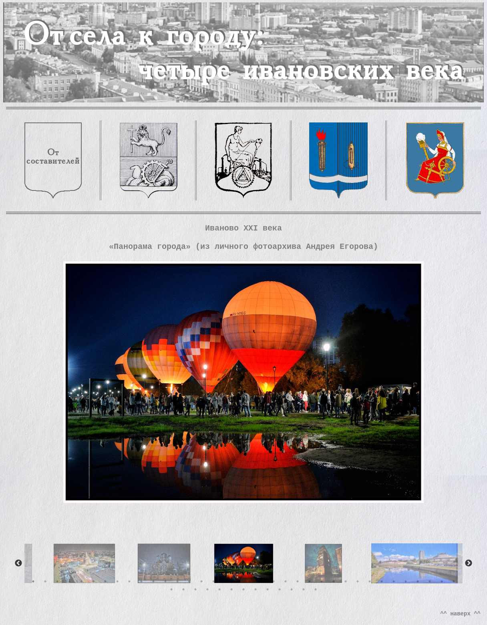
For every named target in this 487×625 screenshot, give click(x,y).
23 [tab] (298, 581)
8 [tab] (117, 581)
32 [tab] (406, 581)
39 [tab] (195, 589)
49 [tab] (316, 589)
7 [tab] (105, 581)
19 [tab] (250, 581)
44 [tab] (256, 589)
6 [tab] (93, 581)
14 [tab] (189, 581)
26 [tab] (334, 581)
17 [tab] (225, 581)
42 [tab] (231, 589)
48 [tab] (304, 589)
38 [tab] (183, 589)
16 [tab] (213, 581)
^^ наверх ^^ (460, 614)
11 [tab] (153, 581)
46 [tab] (280, 589)
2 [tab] (45, 581)
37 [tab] (171, 589)
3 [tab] (57, 581)
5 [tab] (81, 581)
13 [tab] (177, 581)
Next (469, 563)
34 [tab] (430, 581)
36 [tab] (454, 581)
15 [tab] (201, 581)
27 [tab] (346, 581)
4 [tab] (69, 581)
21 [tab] (274, 581)
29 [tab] (370, 581)
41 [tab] (219, 589)
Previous (18, 563)
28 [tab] (358, 581)
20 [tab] (262, 581)
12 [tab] (165, 581)
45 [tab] (268, 589)
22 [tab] (286, 581)
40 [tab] (207, 589)
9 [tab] (129, 581)
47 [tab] (292, 589)
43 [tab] (243, 589)
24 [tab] (310, 581)
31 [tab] (394, 581)
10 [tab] (141, 581)
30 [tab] (382, 581)
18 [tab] (237, 581)
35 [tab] (442, 581)
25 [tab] (322, 581)
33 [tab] (418, 581)
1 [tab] (33, 581)
